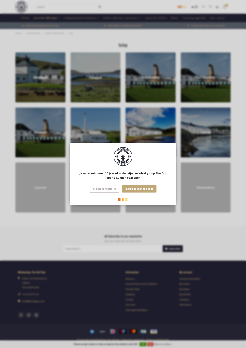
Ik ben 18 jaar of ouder (139, 188)
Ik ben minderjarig (104, 188)
